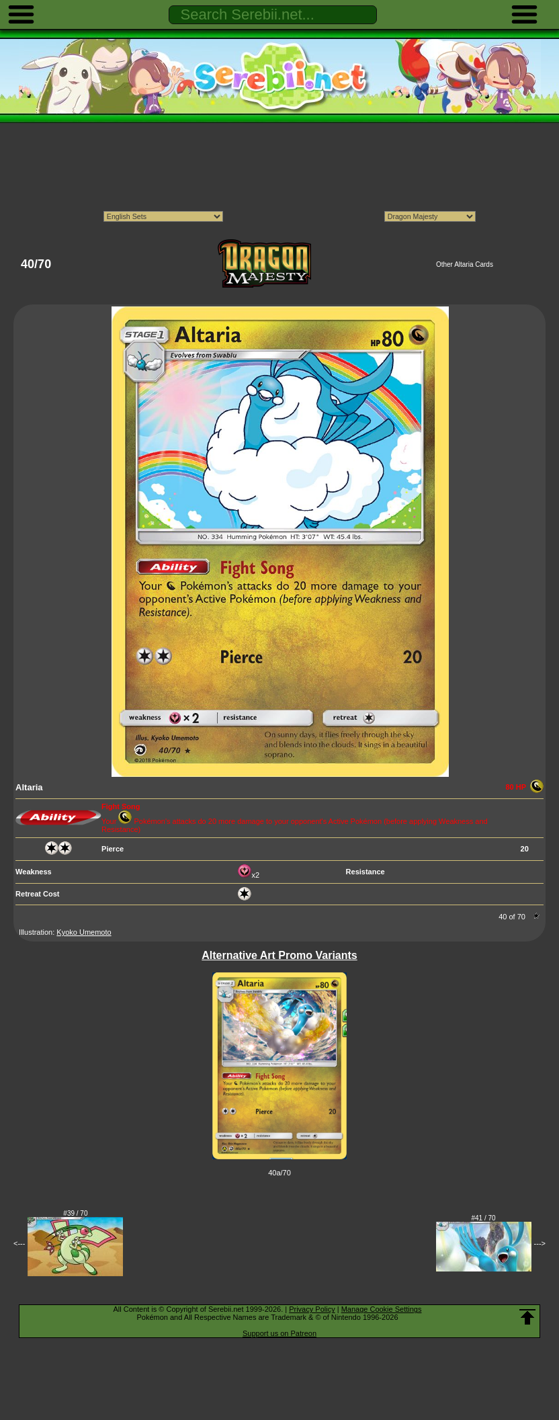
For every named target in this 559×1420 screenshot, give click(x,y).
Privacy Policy (312, 1309)
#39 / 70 (75, 1213)
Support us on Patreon (279, 1333)
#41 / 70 (484, 1218)
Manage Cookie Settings (381, 1309)
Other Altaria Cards (464, 264)
